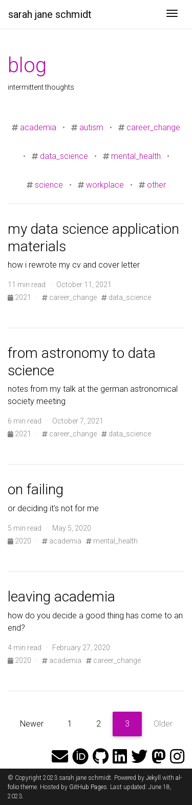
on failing (35, 489)
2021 (20, 297)
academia (38, 127)
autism (91, 127)
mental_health (136, 156)
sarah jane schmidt (50, 14)
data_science (64, 156)
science (49, 185)
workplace (105, 185)
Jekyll (153, 777)
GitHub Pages (88, 787)
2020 (20, 541)
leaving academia (61, 596)
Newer (32, 724)
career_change (153, 127)
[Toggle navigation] (172, 14)
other (156, 185)
